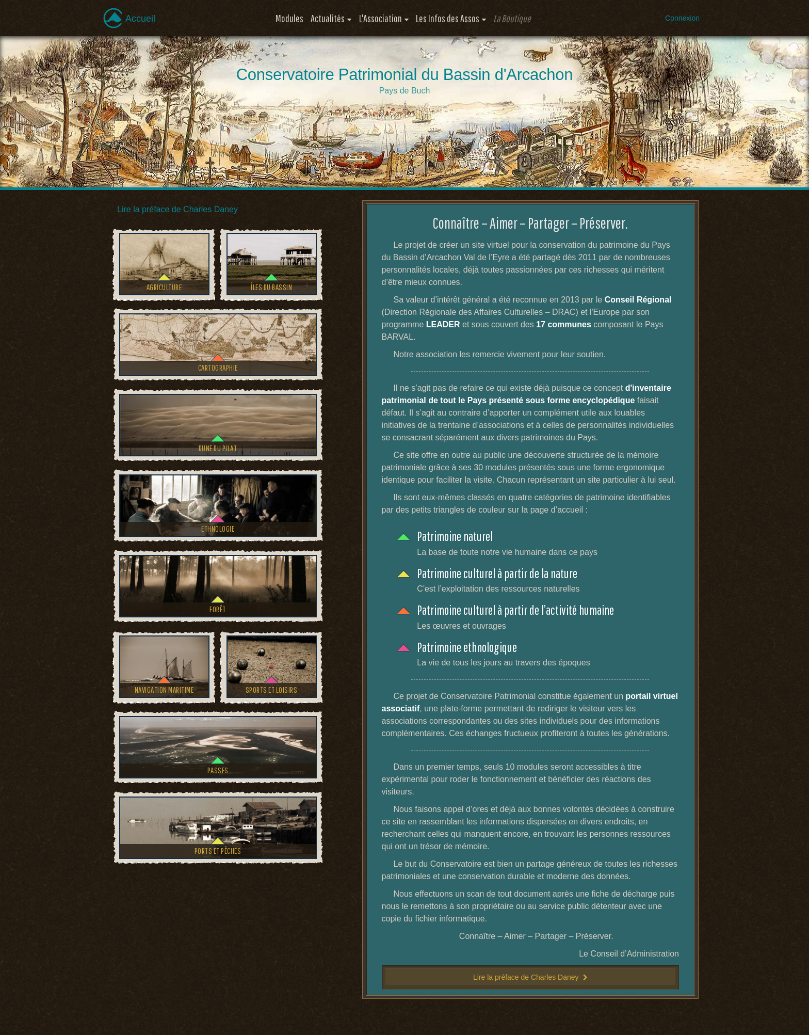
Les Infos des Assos (447, 18)
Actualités (328, 18)
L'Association (380, 18)
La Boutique (512, 18)
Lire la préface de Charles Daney (177, 209)
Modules (289, 18)
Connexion (682, 18)
